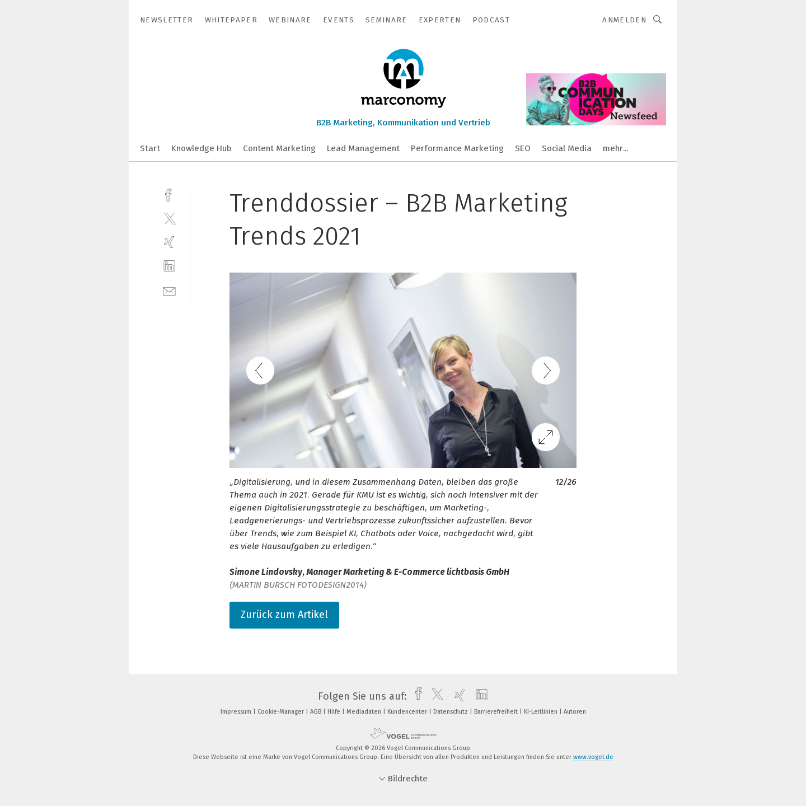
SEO (523, 148)
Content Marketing (279, 148)
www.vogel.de (593, 757)
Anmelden (624, 20)
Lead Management (363, 148)
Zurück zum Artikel (284, 614)
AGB (316, 711)
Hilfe (334, 711)
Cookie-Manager (281, 711)
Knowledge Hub (201, 148)
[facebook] (169, 194)
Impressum (237, 711)
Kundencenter (408, 711)
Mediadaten (364, 711)
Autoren (575, 711)
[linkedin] (169, 266)
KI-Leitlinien (541, 711)
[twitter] (169, 218)
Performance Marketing (457, 148)
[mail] (169, 290)
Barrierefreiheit (496, 711)
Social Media (567, 148)
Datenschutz (451, 711)
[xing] (169, 242)
